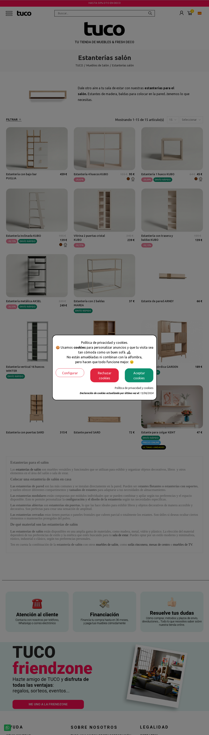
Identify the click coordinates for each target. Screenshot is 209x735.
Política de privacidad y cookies (134, 388)
